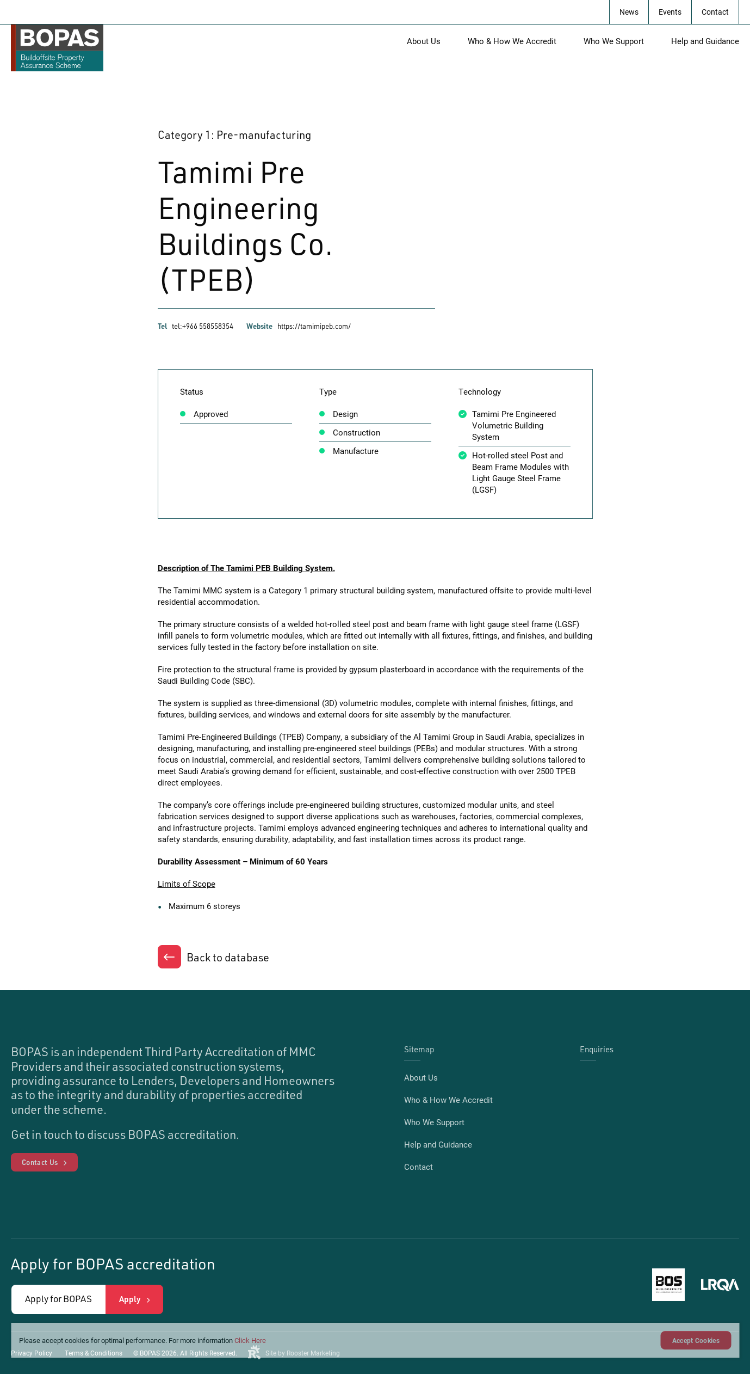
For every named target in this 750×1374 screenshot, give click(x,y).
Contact (715, 12)
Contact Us (40, 1162)
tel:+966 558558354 (202, 326)
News (629, 12)
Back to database (228, 957)
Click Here (250, 1340)
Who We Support (614, 40)
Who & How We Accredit (512, 40)
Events (670, 12)
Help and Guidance (705, 40)
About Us (424, 40)
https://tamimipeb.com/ (314, 326)
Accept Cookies (696, 1340)
